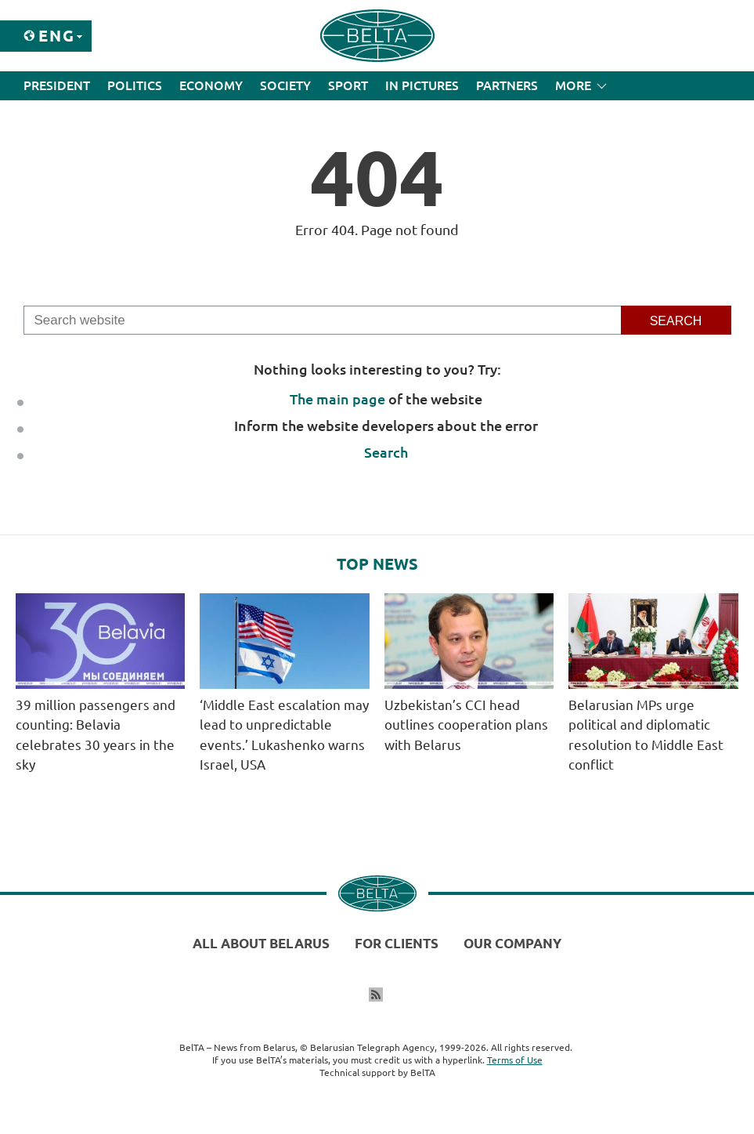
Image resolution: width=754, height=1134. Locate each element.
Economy (211, 85)
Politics (134, 85)
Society (285, 85)
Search (386, 452)
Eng (56, 36)
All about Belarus (261, 943)
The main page (337, 399)
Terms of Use (515, 1060)
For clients (396, 943)
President (56, 85)
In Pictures (422, 85)
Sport (348, 85)
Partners (507, 85)
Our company (512, 943)
